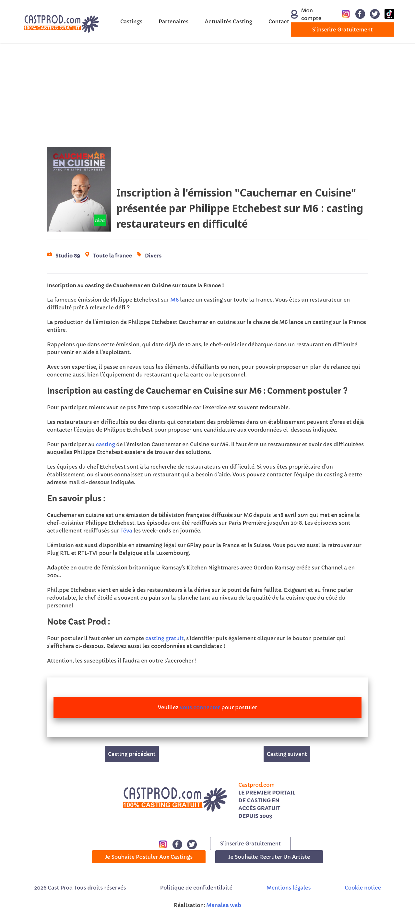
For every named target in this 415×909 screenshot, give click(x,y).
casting (105, 444)
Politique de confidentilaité (196, 887)
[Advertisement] (207, 95)
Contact (278, 21)
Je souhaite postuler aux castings (149, 857)
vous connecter (200, 707)
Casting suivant (287, 754)
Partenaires (173, 21)
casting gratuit (164, 638)
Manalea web (223, 905)
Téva (126, 530)
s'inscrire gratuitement (342, 29)
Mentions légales (289, 887)
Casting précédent (132, 754)
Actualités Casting (228, 21)
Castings (131, 21)
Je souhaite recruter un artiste (269, 857)
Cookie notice (363, 887)
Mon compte (305, 14)
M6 (175, 299)
